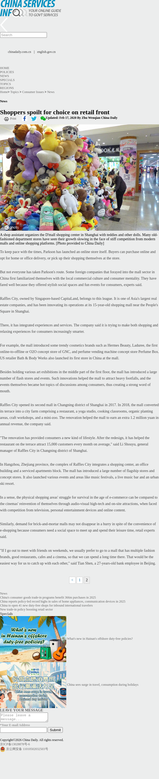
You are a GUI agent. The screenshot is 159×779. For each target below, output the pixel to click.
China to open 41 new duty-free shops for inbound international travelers (46, 605)
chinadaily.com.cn (19, 52)
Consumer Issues (33, 92)
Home (4, 68)
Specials (7, 80)
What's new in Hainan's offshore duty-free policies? (100, 639)
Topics (5, 84)
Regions (7, 88)
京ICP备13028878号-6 (15, 746)
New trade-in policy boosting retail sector (26, 609)
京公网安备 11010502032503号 (27, 750)
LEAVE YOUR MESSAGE (21, 710)
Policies (7, 72)
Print (13, 118)
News (4, 76)
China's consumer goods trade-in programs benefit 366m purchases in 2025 (48, 597)
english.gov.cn (46, 52)
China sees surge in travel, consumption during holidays (102, 685)
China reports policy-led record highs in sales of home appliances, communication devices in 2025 (62, 601)
